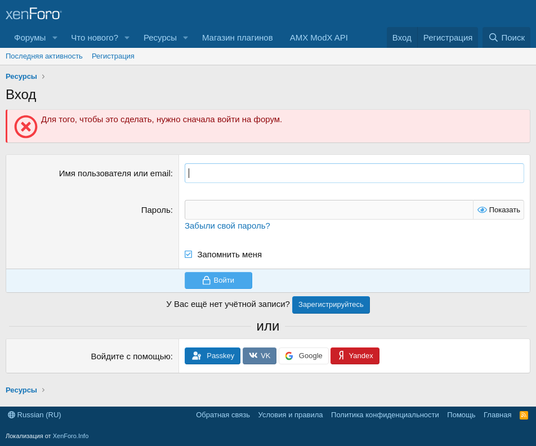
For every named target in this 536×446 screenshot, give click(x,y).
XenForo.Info (71, 435)
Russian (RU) (34, 415)
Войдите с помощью (130, 356)
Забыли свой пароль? (227, 225)
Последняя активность (44, 56)
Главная (497, 415)
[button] (54, 37)
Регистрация (113, 56)
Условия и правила (290, 415)
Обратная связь (223, 415)
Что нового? (94, 37)
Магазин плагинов (237, 37)
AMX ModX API (319, 37)
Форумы (30, 37)
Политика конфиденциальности (385, 415)
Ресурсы (160, 37)
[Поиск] (506, 37)
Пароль (156, 210)
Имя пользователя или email (115, 173)
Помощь (461, 415)
